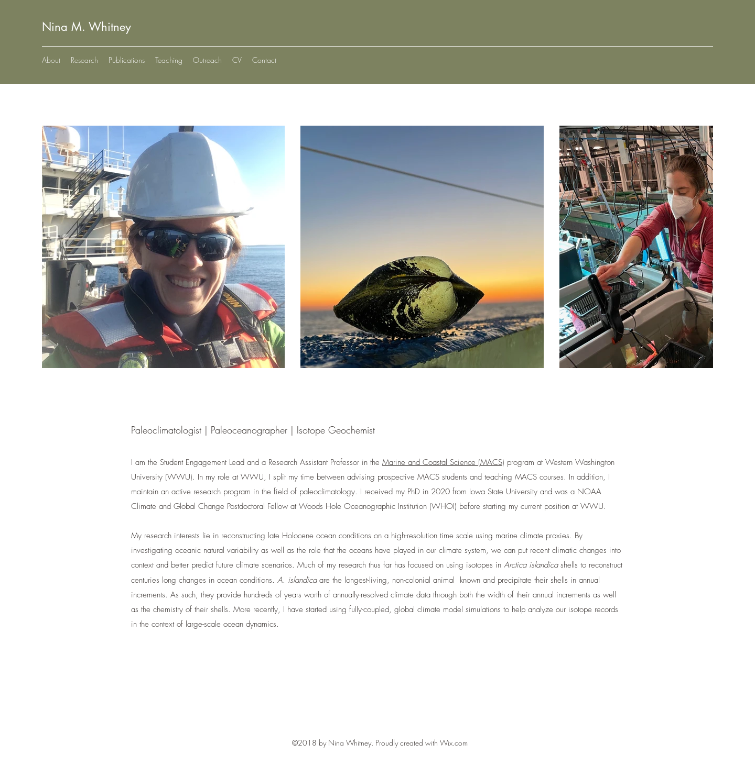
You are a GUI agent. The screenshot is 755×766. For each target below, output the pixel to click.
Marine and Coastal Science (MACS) (443, 462)
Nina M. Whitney (86, 26)
